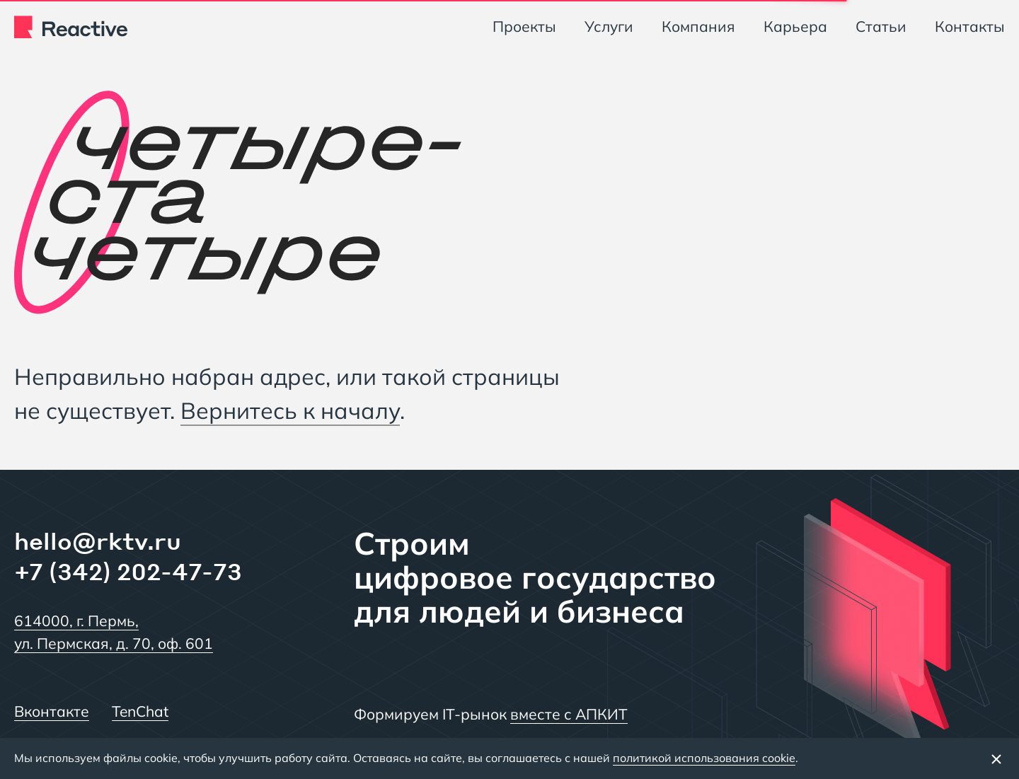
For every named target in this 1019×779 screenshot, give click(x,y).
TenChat (140, 711)
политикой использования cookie (704, 758)
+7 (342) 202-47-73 (128, 571)
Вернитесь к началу (290, 410)
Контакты (970, 26)
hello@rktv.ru (97, 540)
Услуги (609, 26)
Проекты (524, 26)
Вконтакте (51, 711)
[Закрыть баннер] (996, 758)
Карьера (795, 26)
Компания (698, 26)
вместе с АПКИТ (569, 714)
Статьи (881, 26)
